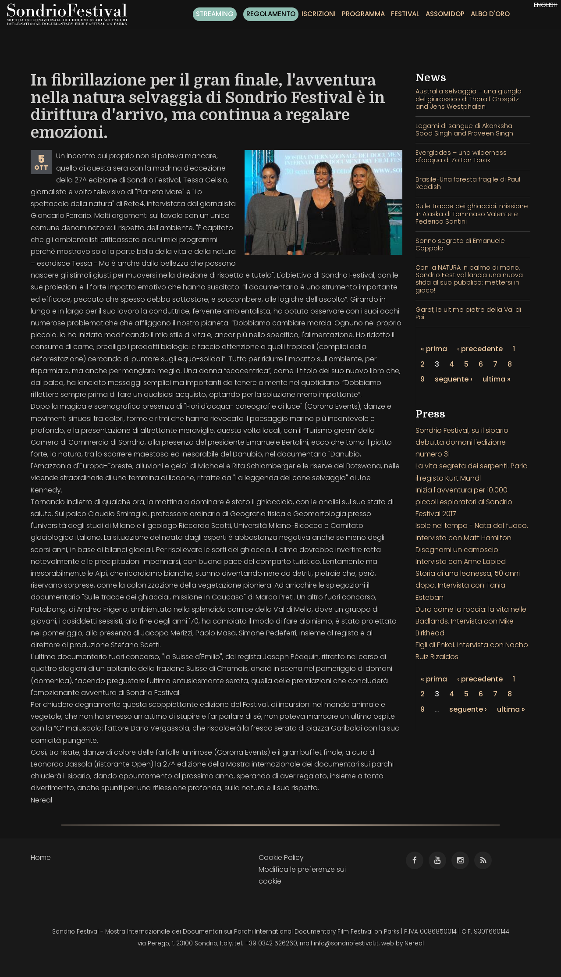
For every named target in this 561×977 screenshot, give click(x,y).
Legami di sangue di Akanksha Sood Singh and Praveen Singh (464, 129)
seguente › (453, 379)
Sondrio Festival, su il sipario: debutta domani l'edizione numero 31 (462, 442)
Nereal (414, 943)
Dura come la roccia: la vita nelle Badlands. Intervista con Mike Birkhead (470, 621)
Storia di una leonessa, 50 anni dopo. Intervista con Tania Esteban (467, 585)
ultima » (497, 379)
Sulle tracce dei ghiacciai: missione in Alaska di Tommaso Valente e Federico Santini (471, 214)
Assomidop (445, 13)
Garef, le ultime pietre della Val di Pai (468, 313)
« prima (434, 349)
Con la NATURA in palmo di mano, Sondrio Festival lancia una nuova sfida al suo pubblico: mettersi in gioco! (469, 279)
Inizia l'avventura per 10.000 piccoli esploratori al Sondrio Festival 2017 (463, 502)
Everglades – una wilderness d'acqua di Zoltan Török (461, 156)
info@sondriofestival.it (346, 943)
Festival (405, 13)
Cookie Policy (281, 857)
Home (41, 857)
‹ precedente (480, 349)
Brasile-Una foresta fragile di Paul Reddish (467, 183)
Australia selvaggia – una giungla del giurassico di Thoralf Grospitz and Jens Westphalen (468, 99)
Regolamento (270, 13)
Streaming (215, 13)
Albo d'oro (490, 13)
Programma (363, 13)
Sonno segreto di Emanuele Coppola (460, 244)
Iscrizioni (319, 13)
